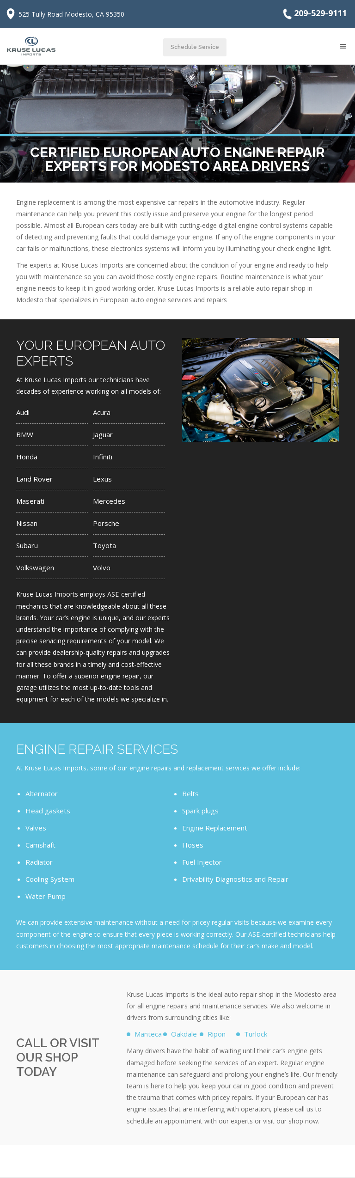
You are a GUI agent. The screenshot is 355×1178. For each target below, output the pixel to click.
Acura (101, 412)
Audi (23, 412)
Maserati (30, 501)
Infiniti (102, 456)
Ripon (217, 1033)
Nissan (26, 523)
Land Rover (34, 478)
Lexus (102, 478)
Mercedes (109, 501)
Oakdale (184, 1033)
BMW (24, 434)
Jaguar (103, 434)
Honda (26, 456)
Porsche (106, 523)
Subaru (27, 545)
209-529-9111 (314, 13)
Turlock (255, 1033)
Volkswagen (35, 567)
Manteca (148, 1033)
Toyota (104, 545)
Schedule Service (195, 47)
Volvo (101, 567)
